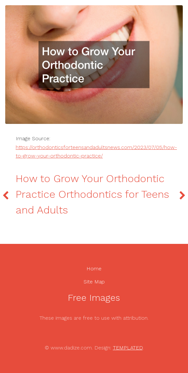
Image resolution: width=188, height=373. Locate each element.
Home (94, 268)
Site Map (94, 282)
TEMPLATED (128, 348)
